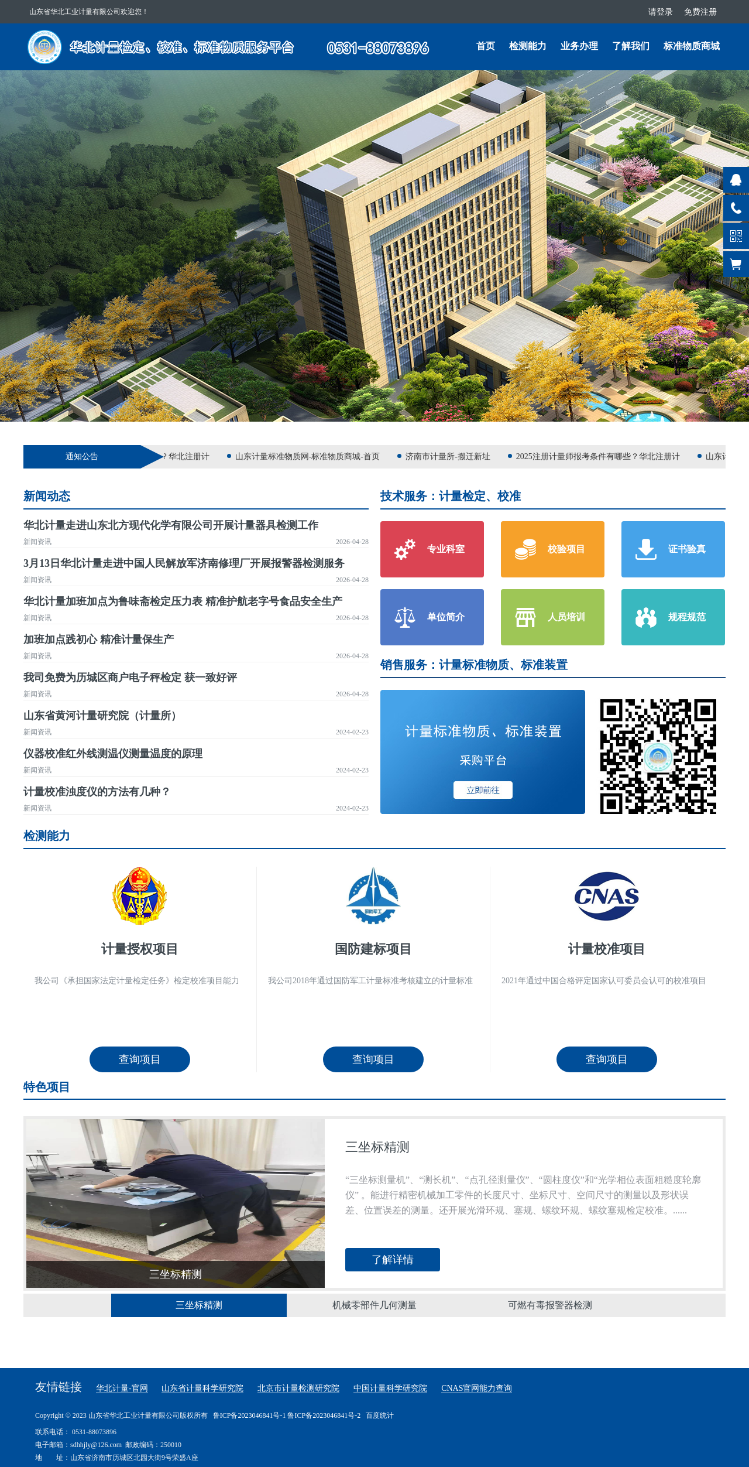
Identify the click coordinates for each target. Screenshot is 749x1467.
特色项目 (46, 1086)
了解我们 (631, 46)
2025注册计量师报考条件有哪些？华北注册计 (603, 456)
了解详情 (393, 1260)
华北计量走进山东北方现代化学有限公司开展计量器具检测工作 (170, 525)
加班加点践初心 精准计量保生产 (98, 639)
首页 (485, 46)
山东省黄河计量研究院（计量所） (102, 715)
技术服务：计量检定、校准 (450, 496)
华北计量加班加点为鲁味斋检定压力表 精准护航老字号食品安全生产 (182, 601)
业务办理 (579, 46)
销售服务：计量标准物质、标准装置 (474, 664)
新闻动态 (46, 496)
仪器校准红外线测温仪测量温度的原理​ (112, 754)
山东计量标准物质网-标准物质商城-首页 (312, 456)
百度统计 (380, 1415)
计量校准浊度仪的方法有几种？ (97, 792)
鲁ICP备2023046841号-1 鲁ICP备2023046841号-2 (286, 1415)
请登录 (660, 11)
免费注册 (700, 11)
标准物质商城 (692, 46)
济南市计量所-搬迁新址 (453, 456)
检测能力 (528, 46)
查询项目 (140, 1059)
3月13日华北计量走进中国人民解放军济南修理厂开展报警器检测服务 (184, 563)
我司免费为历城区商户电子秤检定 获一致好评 (130, 677)
